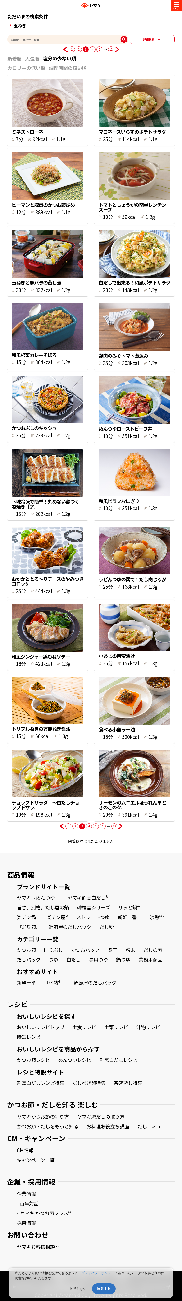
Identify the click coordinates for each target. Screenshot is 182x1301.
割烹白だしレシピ (118, 1059)
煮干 (112, 949)
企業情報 (26, 1193)
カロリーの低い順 (26, 67)
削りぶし (53, 949)
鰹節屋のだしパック (70, 926)
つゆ (53, 959)
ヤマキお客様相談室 (38, 1246)
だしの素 (152, 949)
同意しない (78, 1289)
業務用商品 (150, 959)
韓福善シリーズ (93, 907)
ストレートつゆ (92, 917)
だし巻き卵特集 (88, 1082)
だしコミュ (149, 1126)
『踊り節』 (29, 926)
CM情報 (25, 1150)
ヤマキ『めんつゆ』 (38, 897)
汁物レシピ (148, 1027)
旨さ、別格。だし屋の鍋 (43, 907)
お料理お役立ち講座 (107, 1126)
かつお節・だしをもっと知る (47, 1126)
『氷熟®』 (156, 917)
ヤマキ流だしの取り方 (100, 1116)
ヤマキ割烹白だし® (88, 897)
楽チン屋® (57, 917)
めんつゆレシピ (74, 1059)
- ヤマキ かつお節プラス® (44, 1213)
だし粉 (107, 926)
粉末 (130, 949)
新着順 (14, 58)
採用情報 (26, 1222)
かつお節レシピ (33, 1059)
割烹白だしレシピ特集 (40, 1082)
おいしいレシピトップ (40, 1027)
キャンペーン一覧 (36, 1159)
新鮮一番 (127, 917)
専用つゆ (98, 959)
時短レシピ (29, 1036)
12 (111, 49)
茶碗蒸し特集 (128, 1082)
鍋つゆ (123, 959)
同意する (103, 1289)
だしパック (29, 959)
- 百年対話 (28, 1203)
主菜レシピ (116, 1027)
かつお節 (26, 949)
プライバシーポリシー (97, 1273)
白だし (73, 959)
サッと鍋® (129, 907)
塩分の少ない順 (59, 58)
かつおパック (85, 949)
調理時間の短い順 (68, 67)
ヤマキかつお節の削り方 (43, 1116)
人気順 (32, 58)
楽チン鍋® (27, 917)
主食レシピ (84, 1027)
